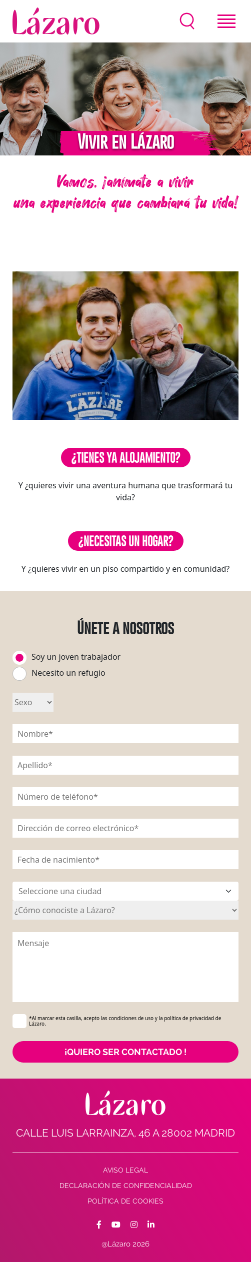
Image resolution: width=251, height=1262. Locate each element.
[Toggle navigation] (226, 21)
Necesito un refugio (69, 672)
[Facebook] (99, 1225)
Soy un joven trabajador (76, 656)
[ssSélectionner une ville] (125, 891)
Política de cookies (126, 1201)
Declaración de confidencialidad (126, 1186)
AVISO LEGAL (125, 1170)
